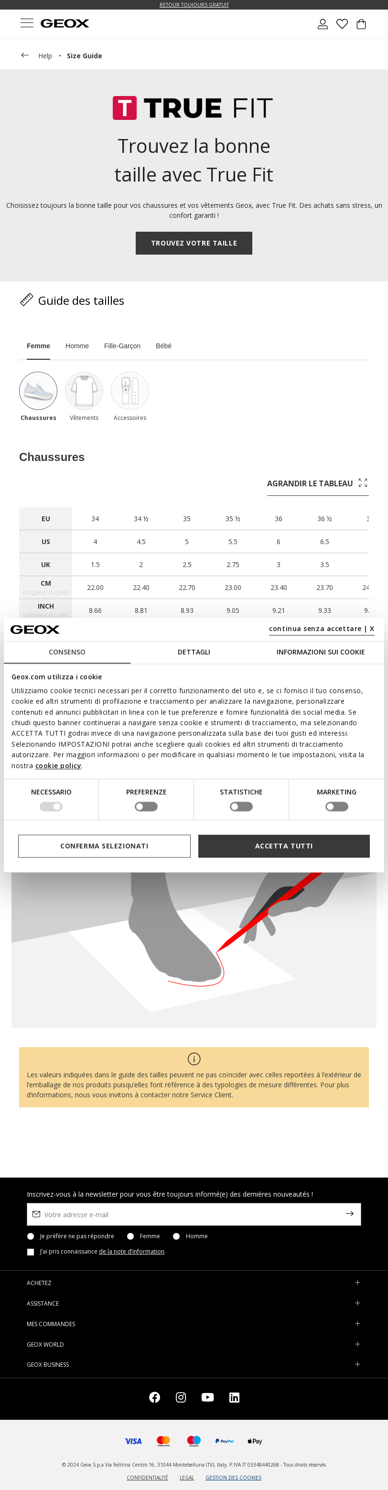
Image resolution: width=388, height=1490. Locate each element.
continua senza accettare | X (322, 628)
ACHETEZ (39, 1283)
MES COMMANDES (51, 1324)
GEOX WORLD (45, 1344)
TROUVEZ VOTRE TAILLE (194, 242)
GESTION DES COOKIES (233, 1477)
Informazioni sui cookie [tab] (321, 651)
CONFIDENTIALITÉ (147, 1477)
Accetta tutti (284, 845)
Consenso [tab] (67, 651)
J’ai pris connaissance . (103, 1251)
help (35, 56)
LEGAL (187, 1477)
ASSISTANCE (43, 1303)
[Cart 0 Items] (361, 27)
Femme (150, 1236)
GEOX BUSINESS (48, 1365)
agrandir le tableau (318, 484)
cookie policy (58, 765)
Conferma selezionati (104, 845)
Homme (197, 1236)
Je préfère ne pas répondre (77, 1236)
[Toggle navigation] (26, 24)
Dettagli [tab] (194, 651)
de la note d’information (131, 1251)
